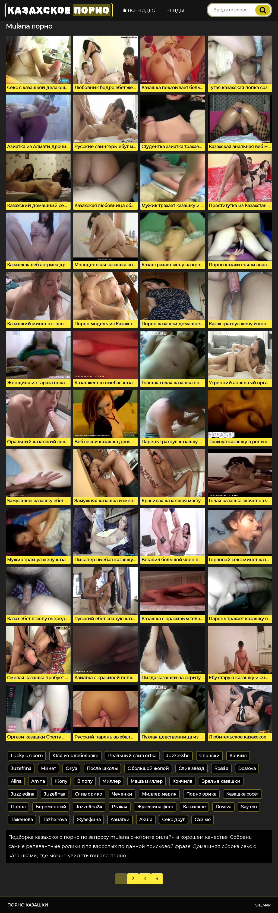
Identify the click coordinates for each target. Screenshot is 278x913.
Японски (209, 755)
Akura (145, 819)
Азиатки (119, 819)
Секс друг (173, 819)
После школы (102, 768)
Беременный (51, 806)
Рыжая (119, 806)
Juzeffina (21, 768)
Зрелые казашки (221, 781)
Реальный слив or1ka (132, 755)
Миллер (111, 781)
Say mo (249, 806)
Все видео (139, 10)
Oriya (71, 768)
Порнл (18, 806)
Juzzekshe (177, 755)
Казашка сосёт (242, 794)
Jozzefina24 (89, 806)
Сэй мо (203, 819)
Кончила (182, 781)
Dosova (223, 806)
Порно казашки (27, 905)
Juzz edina (22, 794)
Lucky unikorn (27, 755)
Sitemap (263, 905)
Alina (16, 781)
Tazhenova (55, 819)
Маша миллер (147, 781)
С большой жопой (148, 768)
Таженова (22, 819)
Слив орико (88, 794)
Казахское (58, 10)
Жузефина (89, 819)
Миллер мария (159, 794)
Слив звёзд (191, 768)
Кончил (238, 755)
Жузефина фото (155, 806)
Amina (38, 781)
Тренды (174, 10)
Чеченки (122, 794)
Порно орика (201, 794)
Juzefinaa (54, 794)
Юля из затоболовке (75, 755)
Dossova (247, 768)
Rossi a (221, 768)
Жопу (61, 781)
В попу (85, 781)
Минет (48, 768)
